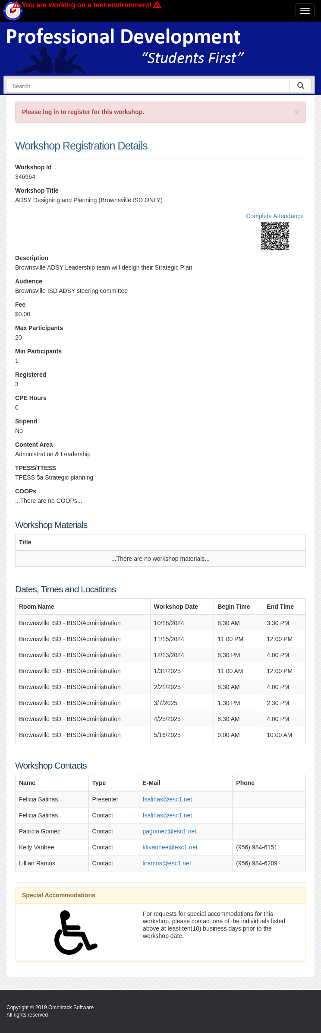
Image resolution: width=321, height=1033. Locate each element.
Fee (20, 304)
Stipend (26, 421)
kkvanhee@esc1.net (170, 847)
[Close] (296, 112)
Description (31, 257)
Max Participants (39, 327)
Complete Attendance (275, 216)
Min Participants (38, 351)
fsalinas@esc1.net (167, 799)
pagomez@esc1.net (170, 831)
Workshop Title (37, 190)
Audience (28, 281)
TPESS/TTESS (35, 467)
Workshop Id (33, 167)
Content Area (34, 444)
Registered (30, 374)
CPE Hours (31, 397)
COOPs (25, 491)
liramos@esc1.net (167, 863)
